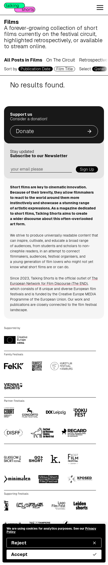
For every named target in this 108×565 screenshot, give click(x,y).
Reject (54, 542)
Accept (54, 554)
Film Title (64, 69)
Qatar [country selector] (99, 69)
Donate (54, 131)
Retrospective (93, 60)
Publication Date (35, 69)
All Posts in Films (23, 60)
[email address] (41, 169)
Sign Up (87, 169)
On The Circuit (60, 60)
